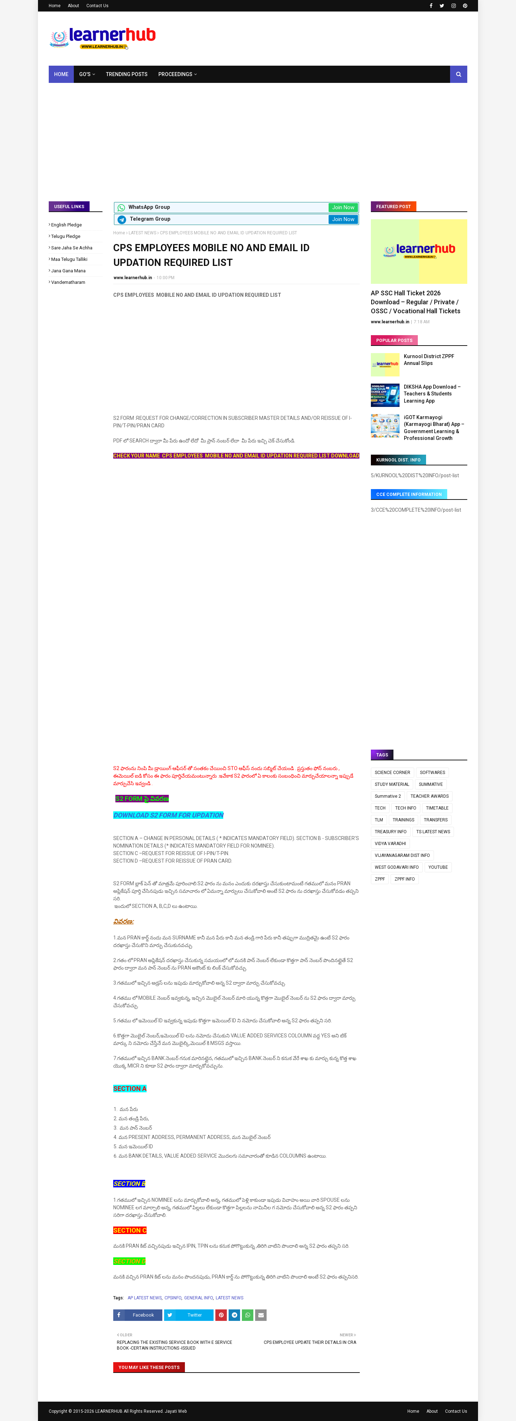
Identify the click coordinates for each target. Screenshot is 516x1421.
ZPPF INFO (405, 879)
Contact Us (97, 5)
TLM (379, 819)
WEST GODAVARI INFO (397, 867)
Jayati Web (176, 1411)
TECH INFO (405, 808)
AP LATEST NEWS (145, 1297)
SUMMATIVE (431, 784)
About (73, 5)
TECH (380, 808)
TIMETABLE (437, 808)
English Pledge (66, 225)
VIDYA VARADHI (390, 843)
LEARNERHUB (109, 1411)
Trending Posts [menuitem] (127, 74)
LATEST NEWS (142, 232)
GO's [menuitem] (85, 74)
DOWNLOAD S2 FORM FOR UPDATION (168, 815)
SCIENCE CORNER (392, 772)
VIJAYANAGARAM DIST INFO (402, 855)
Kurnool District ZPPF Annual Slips (429, 359)
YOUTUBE (438, 867)
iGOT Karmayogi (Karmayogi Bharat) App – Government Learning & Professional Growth (434, 427)
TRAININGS (403, 819)
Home (55, 5)
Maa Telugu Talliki (69, 259)
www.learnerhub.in (133, 277)
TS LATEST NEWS (433, 831)
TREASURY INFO (391, 831)
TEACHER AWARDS (430, 796)
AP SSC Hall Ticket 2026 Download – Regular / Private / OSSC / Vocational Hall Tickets (415, 302)
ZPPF (380, 879)
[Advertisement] (258, 136)
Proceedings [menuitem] (175, 74)
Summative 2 (388, 796)
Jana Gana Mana (68, 270)
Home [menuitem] (61, 74)
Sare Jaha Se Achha (71, 247)
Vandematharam (68, 282)
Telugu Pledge (65, 236)
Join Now (343, 207)
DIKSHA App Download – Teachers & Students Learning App (432, 394)
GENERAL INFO (198, 1297)
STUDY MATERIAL (392, 784)
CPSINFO (172, 1297)
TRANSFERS (436, 819)
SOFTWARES (432, 772)
